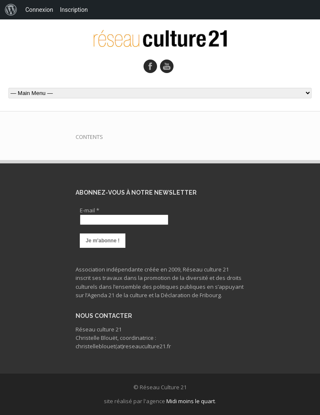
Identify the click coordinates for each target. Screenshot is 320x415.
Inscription (74, 9)
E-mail (89, 210)
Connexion (39, 9)
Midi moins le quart (190, 401)
